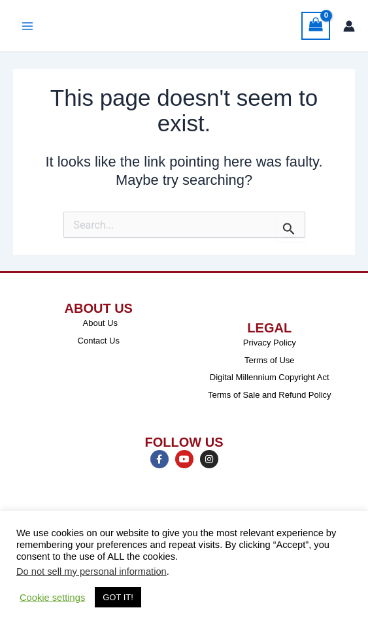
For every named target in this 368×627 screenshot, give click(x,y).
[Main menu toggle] (27, 26)
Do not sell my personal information (91, 571)
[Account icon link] (349, 26)
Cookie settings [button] (52, 597)
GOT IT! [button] (118, 597)
